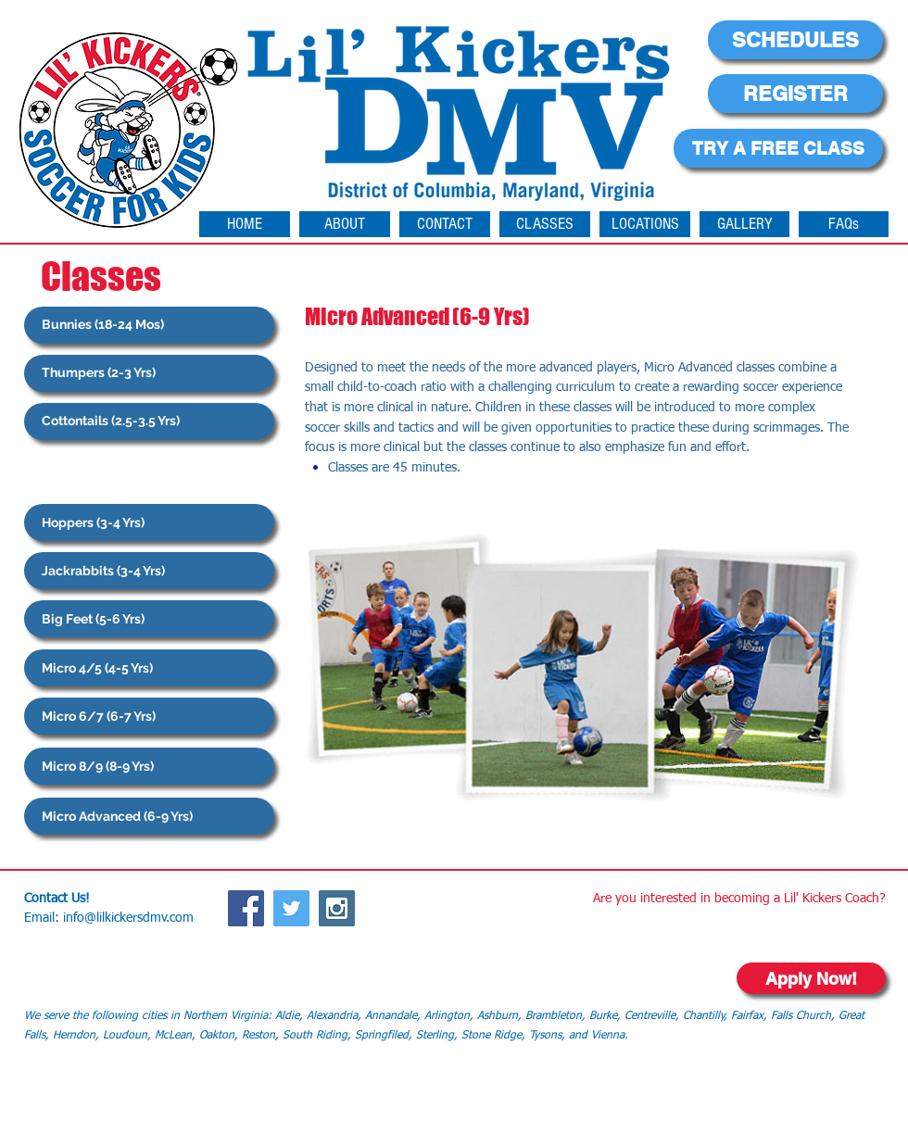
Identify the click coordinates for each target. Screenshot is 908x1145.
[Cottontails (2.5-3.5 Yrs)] (149, 421)
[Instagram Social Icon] (337, 908)
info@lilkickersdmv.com (128, 918)
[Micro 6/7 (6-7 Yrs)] (149, 716)
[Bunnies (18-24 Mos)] (149, 325)
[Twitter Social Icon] (291, 908)
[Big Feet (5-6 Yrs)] (149, 618)
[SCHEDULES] (795, 39)
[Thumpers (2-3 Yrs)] (149, 373)
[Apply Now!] (811, 978)
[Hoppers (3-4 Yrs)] (149, 522)
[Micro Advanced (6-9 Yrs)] (149, 816)
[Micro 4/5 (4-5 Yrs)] (149, 667)
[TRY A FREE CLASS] (778, 148)
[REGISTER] (795, 93)
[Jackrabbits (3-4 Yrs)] (149, 570)
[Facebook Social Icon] (246, 908)
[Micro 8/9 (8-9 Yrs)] (149, 766)
